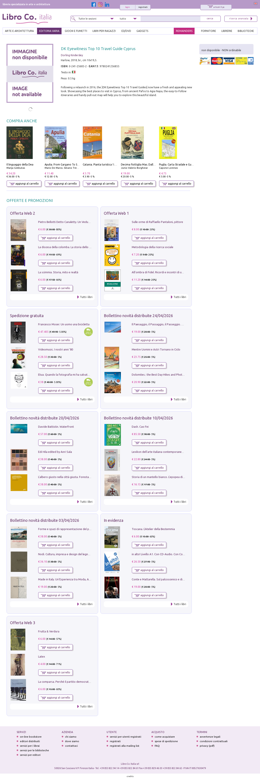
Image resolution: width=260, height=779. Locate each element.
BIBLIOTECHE (246, 30)
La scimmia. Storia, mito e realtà (58, 272)
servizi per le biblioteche (34, 750)
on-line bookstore (31, 736)
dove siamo (72, 741)
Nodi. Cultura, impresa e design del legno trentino (69, 554)
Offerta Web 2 (22, 213)
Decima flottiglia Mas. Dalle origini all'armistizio (150, 164)
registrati (143, 7)
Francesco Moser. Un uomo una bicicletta (63, 324)
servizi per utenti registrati (125, 736)
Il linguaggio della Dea (19, 164)
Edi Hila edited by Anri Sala (55, 451)
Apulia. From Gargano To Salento (65, 164)
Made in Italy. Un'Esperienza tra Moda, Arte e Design (71, 579)
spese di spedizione (166, 741)
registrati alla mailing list (124, 745)
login (127, 7)
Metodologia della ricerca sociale (152, 247)
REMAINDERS (184, 30)
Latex (41, 656)
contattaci (71, 745)
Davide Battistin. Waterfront (56, 426)
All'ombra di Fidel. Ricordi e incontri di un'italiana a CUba (167, 272)
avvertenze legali (210, 736)
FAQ (157, 745)
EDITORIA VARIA (49, 30)
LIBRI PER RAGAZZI (104, 30)
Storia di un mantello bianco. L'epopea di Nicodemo (164, 476)
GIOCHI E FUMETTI (76, 30)
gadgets (142, 30)
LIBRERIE (226, 30)
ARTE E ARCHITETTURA (19, 30)
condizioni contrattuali (214, 741)
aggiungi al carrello (24, 183)
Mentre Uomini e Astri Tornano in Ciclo (156, 349)
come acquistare (165, 736)
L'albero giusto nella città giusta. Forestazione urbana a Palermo (78, 476)
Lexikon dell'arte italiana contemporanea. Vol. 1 (161, 451)
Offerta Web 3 (22, 622)
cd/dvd (126, 30)
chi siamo (70, 736)
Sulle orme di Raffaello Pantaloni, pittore (157, 221)
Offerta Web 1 (116, 213)
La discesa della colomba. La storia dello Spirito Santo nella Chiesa (79, 247)
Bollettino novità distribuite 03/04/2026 (44, 520)
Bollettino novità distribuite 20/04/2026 (44, 418)
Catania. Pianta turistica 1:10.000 (103, 164)
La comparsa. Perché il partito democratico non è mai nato (75, 681)
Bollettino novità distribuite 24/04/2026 (138, 315)
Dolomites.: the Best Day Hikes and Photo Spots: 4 (163, 374)
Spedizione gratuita (27, 315)
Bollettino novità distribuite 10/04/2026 (138, 418)
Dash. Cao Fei (140, 426)
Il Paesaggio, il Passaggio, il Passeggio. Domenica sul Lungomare (172, 324)
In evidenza (113, 520)
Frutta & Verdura (48, 631)
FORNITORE (208, 30)
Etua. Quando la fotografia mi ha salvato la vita (68, 374)
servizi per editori (30, 754)
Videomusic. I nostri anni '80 (55, 349)
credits (130, 776)
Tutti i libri (86, 297)
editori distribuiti (30, 741)
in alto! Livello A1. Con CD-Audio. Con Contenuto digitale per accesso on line (179, 554)
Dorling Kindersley (72, 55)
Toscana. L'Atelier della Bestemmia (153, 528)
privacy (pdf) (207, 745)
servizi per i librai (30, 745)
